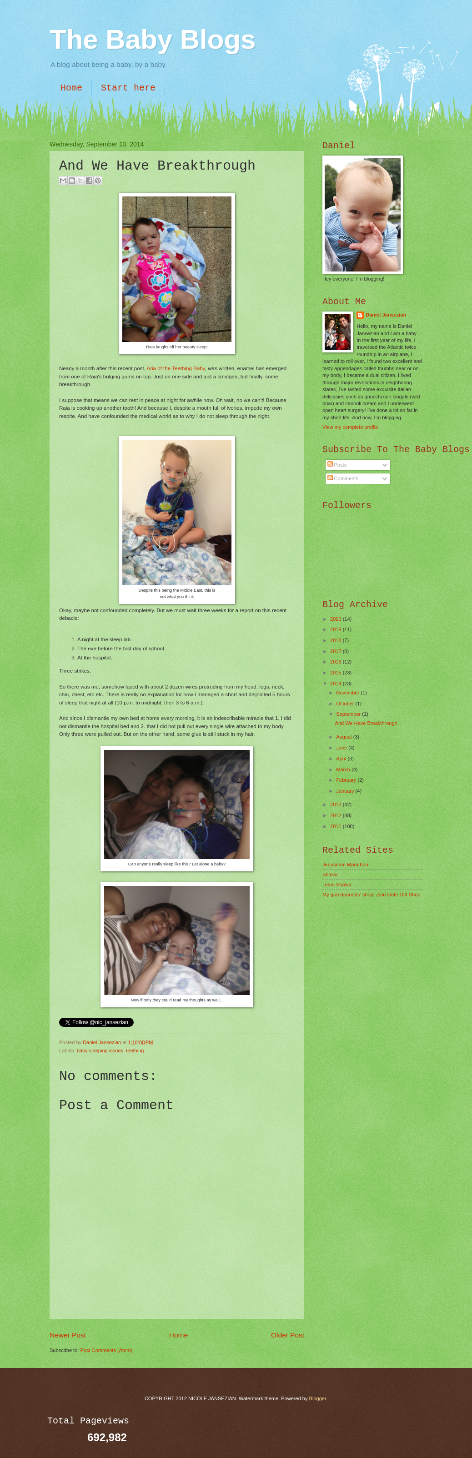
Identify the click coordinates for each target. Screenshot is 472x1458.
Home (71, 88)
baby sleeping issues (100, 1050)
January (345, 791)
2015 (336, 672)
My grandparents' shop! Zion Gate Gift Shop (371, 894)
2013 (336, 804)
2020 (336, 619)
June (342, 747)
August (344, 736)
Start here (128, 88)
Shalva (330, 874)
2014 (336, 683)
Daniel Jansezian (102, 1042)
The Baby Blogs (153, 39)
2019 (336, 629)
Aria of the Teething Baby (175, 368)
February (346, 780)
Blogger (317, 1398)
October (345, 703)
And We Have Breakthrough (366, 723)
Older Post (287, 1335)
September (349, 714)
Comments (342, 478)
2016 (336, 661)
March (343, 769)
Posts (337, 465)
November (348, 692)
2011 (336, 826)
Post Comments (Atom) (106, 1350)
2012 (336, 815)
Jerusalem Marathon (345, 864)
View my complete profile (350, 427)
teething (135, 1050)
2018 (336, 640)
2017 (336, 651)
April (341, 758)
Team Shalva (336, 884)
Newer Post (68, 1335)
